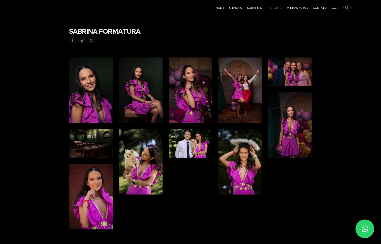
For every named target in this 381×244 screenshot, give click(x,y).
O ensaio (235, 7)
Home (220, 7)
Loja (334, 7)
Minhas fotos (297, 7)
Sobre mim (255, 7)
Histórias (275, 7)
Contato (320, 7)
